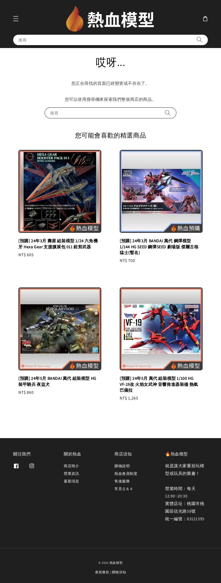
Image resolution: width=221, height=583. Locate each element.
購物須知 (119, 572)
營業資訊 (71, 473)
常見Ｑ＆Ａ (123, 488)
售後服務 (122, 481)
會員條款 (102, 572)
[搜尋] (199, 40)
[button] (16, 18)
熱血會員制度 (126, 473)
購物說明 (122, 466)
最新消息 (71, 481)
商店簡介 (71, 466)
